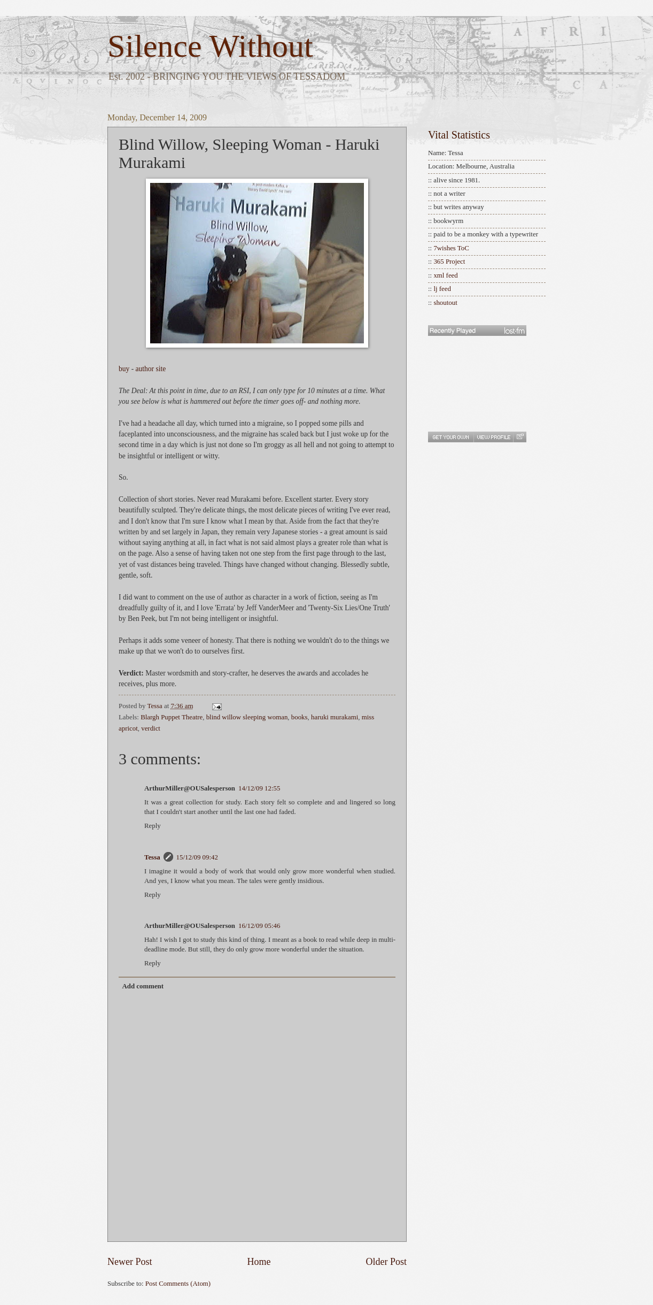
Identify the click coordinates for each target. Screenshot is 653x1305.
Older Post (386, 1261)
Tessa (152, 857)
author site (151, 369)
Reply (152, 826)
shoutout (445, 302)
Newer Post (129, 1261)
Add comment (143, 986)
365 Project (449, 261)
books (299, 717)
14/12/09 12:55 (259, 788)
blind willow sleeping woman (247, 717)
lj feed (442, 289)
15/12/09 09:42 (197, 857)
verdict (150, 728)
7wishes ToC (451, 248)
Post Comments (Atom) (178, 1283)
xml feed (445, 275)
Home (258, 1261)
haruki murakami (334, 717)
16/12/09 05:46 (259, 926)
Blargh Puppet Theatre (172, 717)
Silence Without (210, 46)
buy (124, 369)
